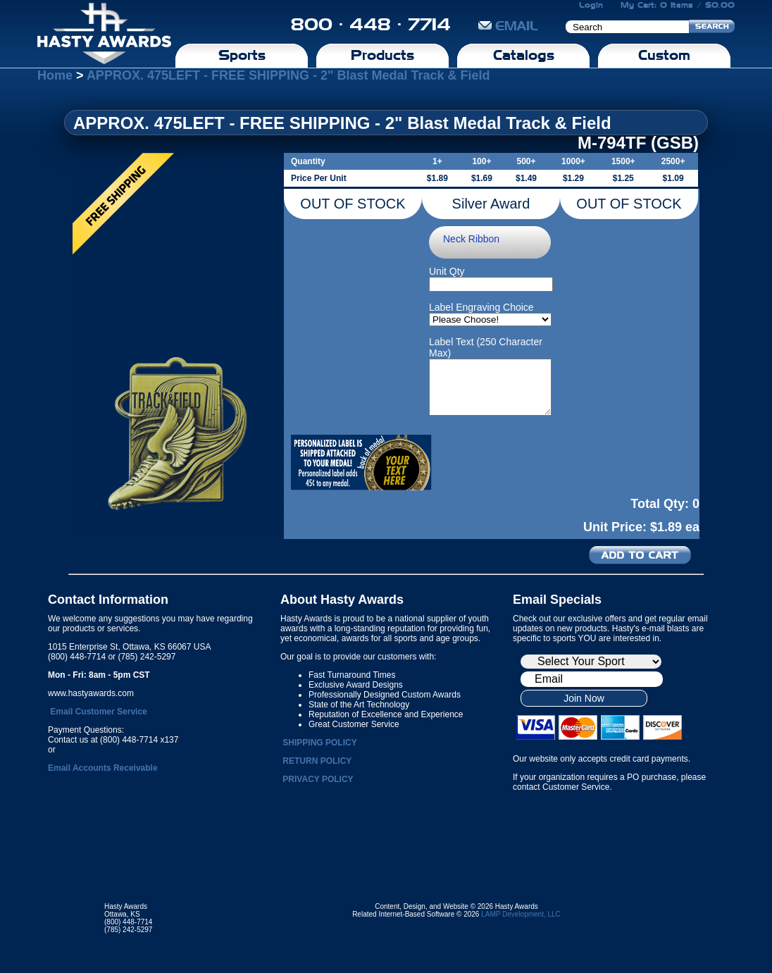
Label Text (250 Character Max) (485, 347)
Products (382, 55)
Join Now (584, 698)
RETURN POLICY (316, 761)
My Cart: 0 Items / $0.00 (678, 5)
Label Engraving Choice (481, 307)
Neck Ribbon (471, 238)
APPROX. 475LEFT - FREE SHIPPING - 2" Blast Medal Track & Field (288, 75)
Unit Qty (447, 271)
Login (591, 5)
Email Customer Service (98, 712)
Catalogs (523, 55)
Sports (242, 55)
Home (55, 75)
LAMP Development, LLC (521, 914)
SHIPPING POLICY (319, 743)
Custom (664, 55)
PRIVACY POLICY (317, 779)
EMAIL (508, 25)
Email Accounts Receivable (103, 768)
